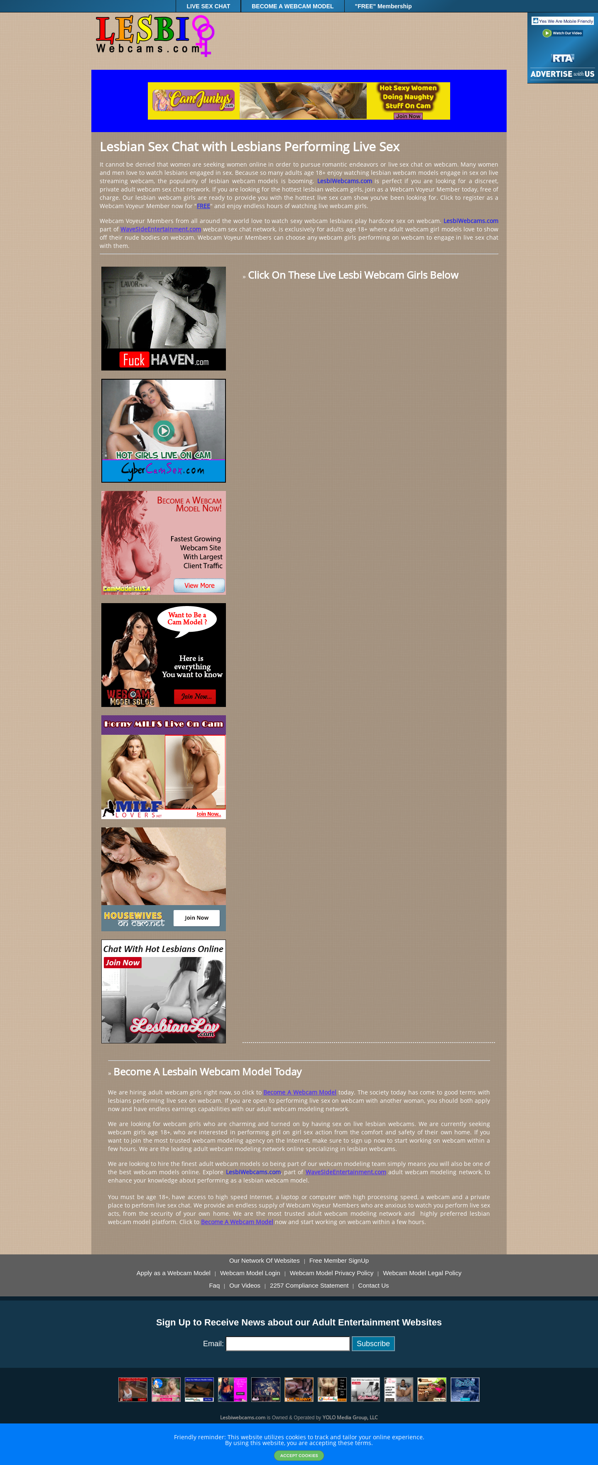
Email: (213, 1344)
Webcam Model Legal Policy (422, 1273)
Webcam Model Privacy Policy (331, 1273)
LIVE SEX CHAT (208, 6)
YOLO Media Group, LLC (350, 1417)
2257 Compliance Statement (309, 1285)
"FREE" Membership (383, 6)
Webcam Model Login (250, 1273)
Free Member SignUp (339, 1261)
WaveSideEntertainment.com (160, 229)
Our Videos (244, 1285)
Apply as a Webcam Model (174, 1273)
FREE (203, 206)
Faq (214, 1285)
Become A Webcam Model (299, 1092)
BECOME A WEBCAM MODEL (292, 6)
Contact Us (373, 1285)
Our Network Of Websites (264, 1261)
